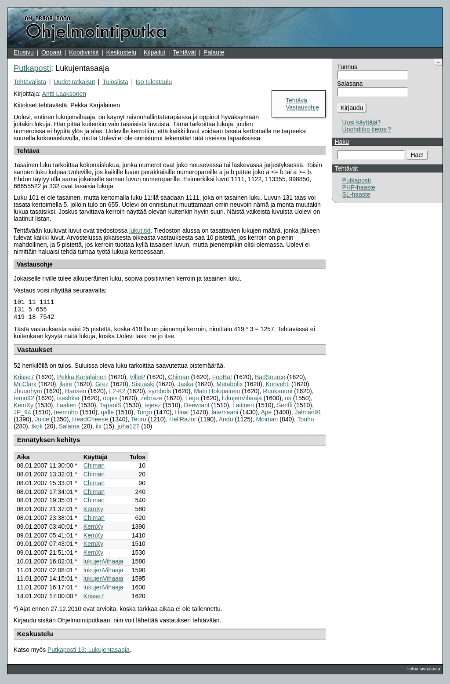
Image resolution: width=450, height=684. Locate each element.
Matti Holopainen (217, 393)
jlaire (66, 386)
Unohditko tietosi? (366, 129)
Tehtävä (296, 100)
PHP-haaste (358, 187)
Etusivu (24, 52)
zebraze (152, 400)
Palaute (213, 52)
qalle (107, 414)
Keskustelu (121, 52)
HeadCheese (90, 421)
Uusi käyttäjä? (361, 122)
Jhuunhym (28, 393)
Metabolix (229, 386)
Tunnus (347, 66)
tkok (37, 428)
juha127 (129, 428)
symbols (160, 393)
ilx (99, 428)
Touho (305, 421)
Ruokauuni (277, 393)
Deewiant (196, 407)
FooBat (222, 379)
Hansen (75, 393)
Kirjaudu (352, 107)
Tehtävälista (30, 81)
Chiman (178, 379)
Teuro (138, 421)
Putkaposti (356, 180)
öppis (110, 400)
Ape (266, 414)
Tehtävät (184, 52)
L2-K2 (117, 393)
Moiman (267, 421)
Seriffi (285, 407)
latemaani (224, 414)
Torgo (144, 414)
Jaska (186, 386)
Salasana (350, 83)
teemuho (66, 414)
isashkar (68, 400)
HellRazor (182, 421)
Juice (42, 421)
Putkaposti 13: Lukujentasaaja (88, 652)
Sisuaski (142, 386)
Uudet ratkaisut (74, 81)
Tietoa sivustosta (423, 671)
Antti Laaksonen (64, 93)
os (288, 400)
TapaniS (110, 407)
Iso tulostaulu (154, 81)
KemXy (23, 407)
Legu (192, 400)
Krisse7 (24, 379)
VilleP (137, 379)
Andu (226, 421)
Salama (69, 428)
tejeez (153, 407)
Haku (341, 141)
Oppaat (51, 52)
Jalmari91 (308, 414)
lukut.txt (139, 230)
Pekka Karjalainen (82, 379)
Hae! (417, 154)
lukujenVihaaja (242, 400)
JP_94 (22, 414)
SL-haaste (356, 194)
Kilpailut (154, 52)
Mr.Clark (25, 386)
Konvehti (278, 386)
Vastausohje (302, 107)
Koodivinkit (84, 52)
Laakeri (66, 407)
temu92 (24, 400)
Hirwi (182, 414)
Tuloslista (115, 81)
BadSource (270, 379)
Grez (102, 386)
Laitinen (243, 407)
